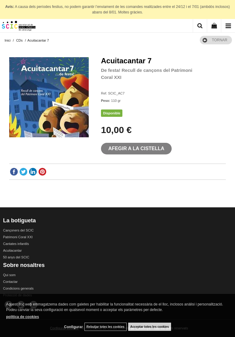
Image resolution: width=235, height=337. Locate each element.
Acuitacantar (12, 250)
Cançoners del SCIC (18, 230)
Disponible (111, 113)
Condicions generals (18, 288)
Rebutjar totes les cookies (106, 326)
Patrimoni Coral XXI (18, 237)
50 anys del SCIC (16, 257)
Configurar (73, 327)
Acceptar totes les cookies (149, 326)
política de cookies (22, 317)
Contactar (10, 281)
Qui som (9, 275)
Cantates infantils (16, 244)
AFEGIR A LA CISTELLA (136, 148)
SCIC (105, 85)
